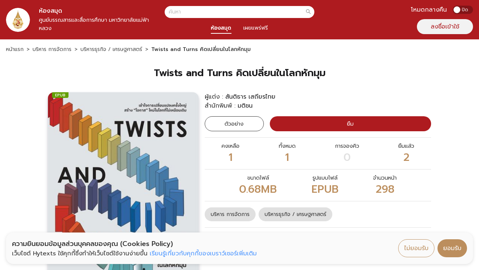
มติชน (245, 105)
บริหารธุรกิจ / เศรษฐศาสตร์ (111, 49)
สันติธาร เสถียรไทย (250, 96)
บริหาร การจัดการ (52, 49)
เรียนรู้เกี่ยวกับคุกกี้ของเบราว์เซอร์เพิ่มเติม (203, 253)
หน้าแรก (15, 49)
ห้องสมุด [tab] (221, 28)
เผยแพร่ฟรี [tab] (255, 28)
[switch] (463, 10)
